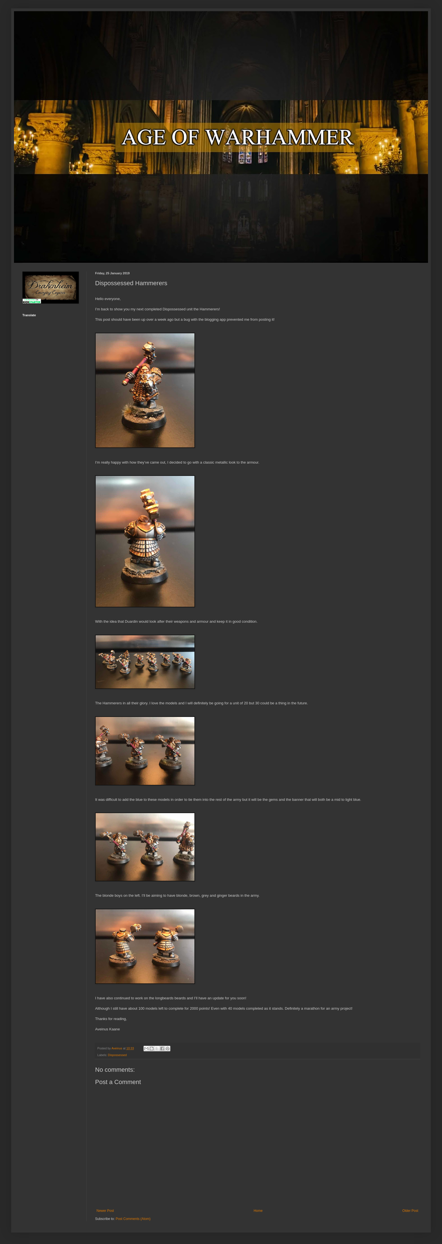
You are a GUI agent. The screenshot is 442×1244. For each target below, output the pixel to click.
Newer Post (105, 1211)
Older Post (410, 1211)
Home (258, 1211)
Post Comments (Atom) (133, 1219)
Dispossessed (117, 1055)
